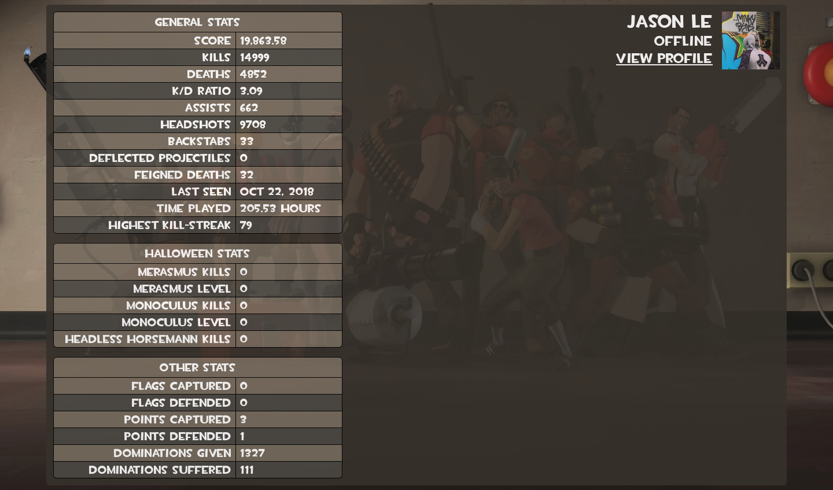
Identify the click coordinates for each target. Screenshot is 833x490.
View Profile (664, 58)
